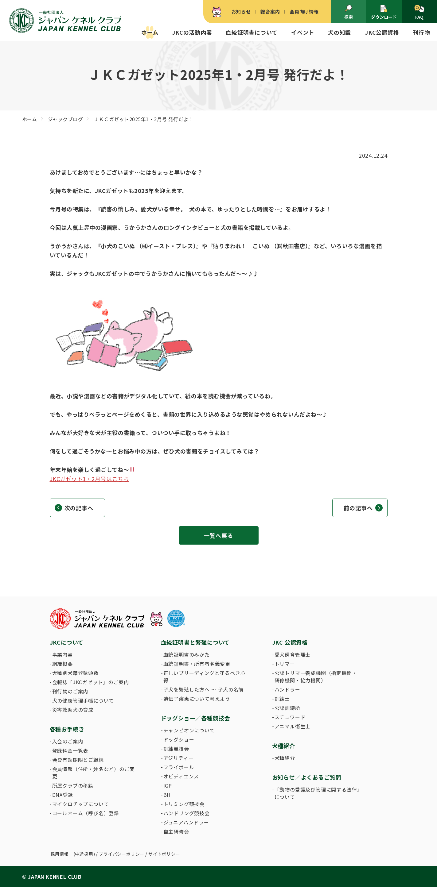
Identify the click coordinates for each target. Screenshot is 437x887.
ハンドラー (287, 689)
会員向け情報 (304, 11)
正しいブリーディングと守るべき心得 (204, 676)
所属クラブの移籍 (72, 785)
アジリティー (178, 758)
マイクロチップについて (80, 804)
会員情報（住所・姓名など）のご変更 (93, 772)
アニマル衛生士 (293, 726)
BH (167, 794)
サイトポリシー (164, 854)
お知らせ (241, 11)
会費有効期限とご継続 (78, 759)
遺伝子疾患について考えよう (196, 698)
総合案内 (270, 11)
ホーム (149, 32)
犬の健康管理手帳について (83, 700)
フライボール (178, 767)
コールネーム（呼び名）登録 (85, 813)
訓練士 (282, 698)
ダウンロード (384, 12)
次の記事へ (79, 508)
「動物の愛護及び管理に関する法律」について (317, 793)
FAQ (419, 12)
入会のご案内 (67, 741)
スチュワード (290, 717)
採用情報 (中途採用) (73, 854)
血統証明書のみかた (186, 654)
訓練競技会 (176, 748)
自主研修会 (176, 831)
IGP (167, 785)
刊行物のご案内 (70, 691)
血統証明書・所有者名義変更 (196, 663)
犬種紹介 (285, 758)
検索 (348, 12)
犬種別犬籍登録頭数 (75, 673)
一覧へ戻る (218, 535)
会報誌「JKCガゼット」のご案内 (90, 682)
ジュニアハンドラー (186, 822)
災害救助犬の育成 (72, 709)
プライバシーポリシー (121, 854)
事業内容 (62, 654)
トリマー (285, 663)
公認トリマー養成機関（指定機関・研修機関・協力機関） (316, 676)
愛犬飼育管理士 (293, 654)
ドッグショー (178, 739)
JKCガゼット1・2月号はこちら (89, 479)
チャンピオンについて (189, 730)
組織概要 (62, 663)
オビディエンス (181, 776)
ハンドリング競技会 (186, 813)
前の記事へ (358, 508)
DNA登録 (62, 794)
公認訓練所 (287, 708)
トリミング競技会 (184, 804)
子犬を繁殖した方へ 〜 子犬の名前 (203, 689)
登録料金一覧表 (70, 750)
